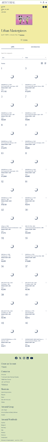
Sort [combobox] (3, 57)
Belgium (3, 425)
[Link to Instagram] (24, 358)
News (2, 397)
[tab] (12, 47)
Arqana (3, 415)
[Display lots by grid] (42, 63)
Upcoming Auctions (6, 392)
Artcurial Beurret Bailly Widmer (9, 412)
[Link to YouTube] (31, 358)
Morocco (3, 435)
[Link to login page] (44, 2)
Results (3, 394)
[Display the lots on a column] (45, 63)
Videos (3, 402)
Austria (3, 422)
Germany (3, 427)
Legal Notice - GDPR (19, 440)
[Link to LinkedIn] (28, 358)
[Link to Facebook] (16, 358)
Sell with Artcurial (5, 399)
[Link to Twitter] (20, 358)
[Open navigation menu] (46, 2)
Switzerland (4, 437)
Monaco (3, 432)
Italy (2, 430)
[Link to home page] (8, 2)
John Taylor (4, 410)
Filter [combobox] (26, 57)
